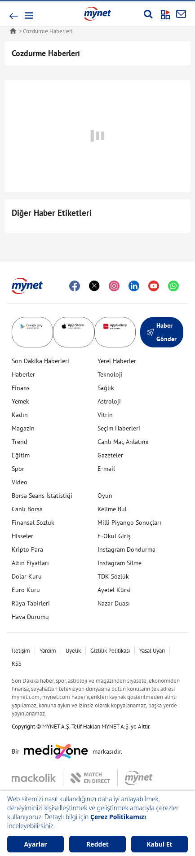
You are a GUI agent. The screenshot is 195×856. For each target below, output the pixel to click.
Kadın (20, 415)
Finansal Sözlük (33, 522)
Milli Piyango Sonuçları (129, 522)
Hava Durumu (30, 617)
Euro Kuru (26, 590)
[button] (28, 15)
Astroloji (109, 401)
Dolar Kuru (27, 576)
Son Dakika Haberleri (40, 361)
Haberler (23, 374)
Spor (18, 469)
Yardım (48, 650)
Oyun (105, 496)
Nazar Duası (114, 603)
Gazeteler (110, 455)
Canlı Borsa (27, 509)
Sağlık (106, 388)
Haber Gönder (162, 332)
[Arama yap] (148, 14)
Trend (19, 442)
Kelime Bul (112, 509)
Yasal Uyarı (152, 650)
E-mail (106, 469)
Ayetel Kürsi (114, 590)
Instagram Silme (120, 563)
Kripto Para (27, 549)
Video (19, 482)
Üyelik (73, 650)
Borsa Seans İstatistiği (42, 496)
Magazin (23, 428)
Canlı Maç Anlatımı (123, 442)
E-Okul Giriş (114, 536)
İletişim (21, 650)
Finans (21, 388)
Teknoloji (110, 374)
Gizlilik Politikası (110, 650)
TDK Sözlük (113, 576)
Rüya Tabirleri (31, 603)
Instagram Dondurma (126, 549)
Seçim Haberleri (119, 428)
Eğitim (21, 455)
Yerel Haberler (117, 361)
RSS (17, 663)
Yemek (20, 401)
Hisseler (22, 536)
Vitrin (105, 415)
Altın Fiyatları (30, 563)
